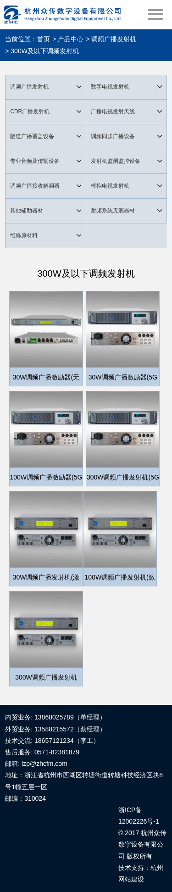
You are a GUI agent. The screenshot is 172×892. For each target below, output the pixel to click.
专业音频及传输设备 (35, 161)
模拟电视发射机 (110, 186)
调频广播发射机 (29, 87)
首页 (43, 39)
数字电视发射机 (110, 87)
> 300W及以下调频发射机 (42, 51)
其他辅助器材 (26, 210)
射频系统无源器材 (113, 210)
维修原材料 (24, 235)
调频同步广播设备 (113, 136)
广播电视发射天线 (113, 111)
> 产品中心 (67, 39)
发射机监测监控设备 (115, 161)
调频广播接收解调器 (35, 186)
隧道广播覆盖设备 (32, 136)
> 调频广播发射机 (111, 39)
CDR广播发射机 (30, 111)
